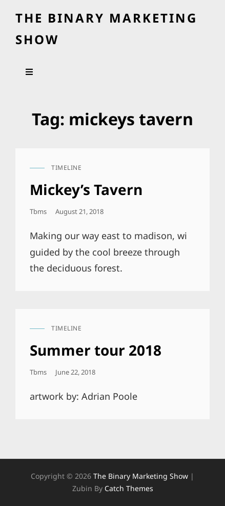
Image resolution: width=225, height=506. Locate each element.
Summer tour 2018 (95, 350)
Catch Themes (129, 488)
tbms (38, 211)
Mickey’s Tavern (86, 189)
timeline (66, 167)
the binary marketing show (140, 476)
